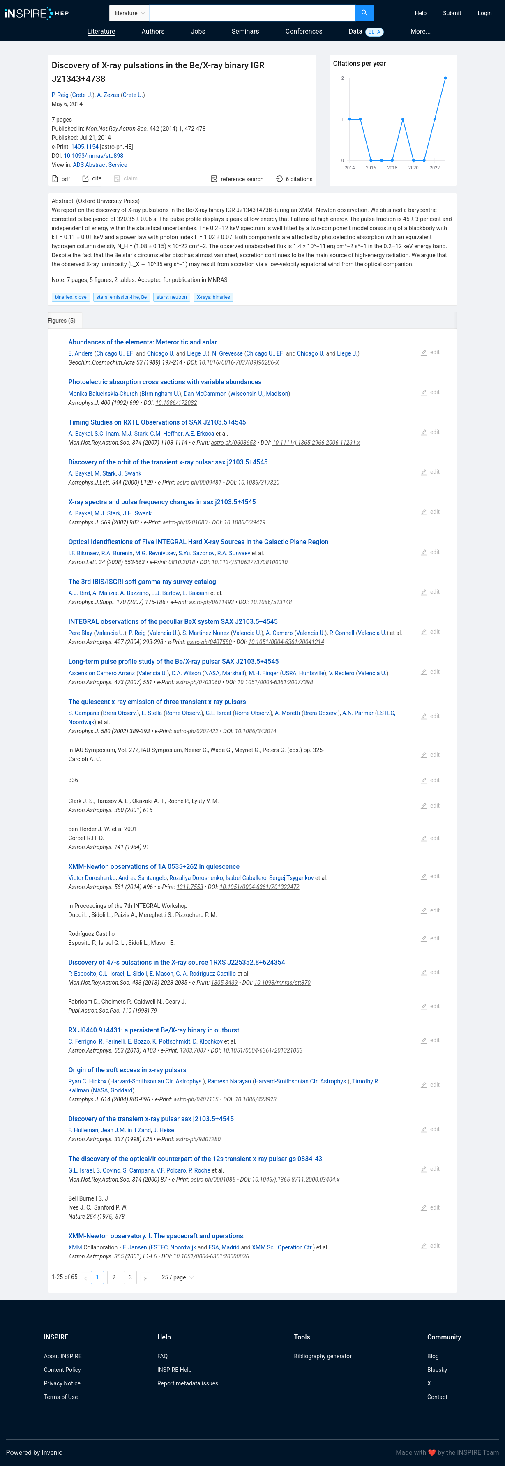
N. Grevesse (227, 353)
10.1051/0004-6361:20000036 (211, 1256)
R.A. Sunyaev (234, 553)
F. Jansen (135, 1247)
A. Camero (279, 633)
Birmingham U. (160, 393)
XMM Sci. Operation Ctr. (282, 1247)
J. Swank (129, 473)
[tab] (75, 320)
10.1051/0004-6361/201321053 (262, 1050)
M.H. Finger (264, 673)
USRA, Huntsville (303, 673)
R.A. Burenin (117, 553)
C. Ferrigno (82, 1041)
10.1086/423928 (256, 1099)
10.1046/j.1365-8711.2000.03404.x (295, 1179)
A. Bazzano (134, 593)
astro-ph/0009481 (199, 482)
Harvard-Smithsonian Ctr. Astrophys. (156, 1081)
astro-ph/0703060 (198, 682)
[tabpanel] (252, 811)
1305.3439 (224, 982)
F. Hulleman (83, 1130)
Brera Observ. (120, 713)
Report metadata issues (187, 1383)
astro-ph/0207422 (196, 731)
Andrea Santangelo (142, 878)
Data (355, 31)
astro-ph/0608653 (233, 442)
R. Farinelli (112, 1041)
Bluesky (437, 1370)
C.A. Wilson (186, 673)
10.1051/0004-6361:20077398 (275, 682)
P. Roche (199, 1170)
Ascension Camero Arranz (101, 673)
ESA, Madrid (224, 1247)
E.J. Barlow (165, 593)
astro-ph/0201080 (185, 522)
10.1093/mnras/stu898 (93, 155)
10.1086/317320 (258, 482)
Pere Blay (80, 633)
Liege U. (197, 353)
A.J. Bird (79, 593)
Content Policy (62, 1370)
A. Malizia (105, 593)
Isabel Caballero (246, 878)
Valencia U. (110, 633)
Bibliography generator (323, 1356)
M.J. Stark (135, 433)
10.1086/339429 (244, 522)
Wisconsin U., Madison (259, 393)
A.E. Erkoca (199, 433)
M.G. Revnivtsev (155, 553)
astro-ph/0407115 (196, 1099)
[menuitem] (421, 13)
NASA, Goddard (112, 1090)
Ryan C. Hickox (87, 1081)
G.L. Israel (218, 713)
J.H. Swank (137, 513)
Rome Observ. (183, 713)
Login (484, 13)
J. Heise (163, 1130)
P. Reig (60, 95)
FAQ (162, 1356)
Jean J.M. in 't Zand (126, 1130)
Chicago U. (161, 353)
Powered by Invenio (34, 1453)
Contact (437, 1397)
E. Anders (80, 353)
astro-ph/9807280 (198, 1139)
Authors (152, 31)
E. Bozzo (139, 1041)
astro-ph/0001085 (213, 1179)
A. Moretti (287, 713)
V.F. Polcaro (171, 1170)
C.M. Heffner (166, 433)
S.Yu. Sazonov (196, 553)
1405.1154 (85, 146)
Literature (101, 31)
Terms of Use (61, 1397)
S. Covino (108, 1170)
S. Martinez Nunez (205, 633)
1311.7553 (190, 887)
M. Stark (105, 473)
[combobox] (252, 13)
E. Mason (161, 973)
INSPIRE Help (174, 1370)
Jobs (198, 31)
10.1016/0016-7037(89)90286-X (239, 362)
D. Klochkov (208, 1041)
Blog (433, 1356)
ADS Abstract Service (100, 165)
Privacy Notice (62, 1383)
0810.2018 (181, 562)
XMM (75, 1247)
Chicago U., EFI (116, 353)
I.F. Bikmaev (83, 553)
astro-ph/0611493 (211, 602)
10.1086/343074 (256, 731)
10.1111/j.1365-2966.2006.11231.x (316, 442)
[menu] (440, 13)
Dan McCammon (205, 393)
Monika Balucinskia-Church (103, 393)
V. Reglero (341, 673)
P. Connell (342, 633)
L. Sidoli (137, 973)
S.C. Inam (107, 433)
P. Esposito (82, 973)
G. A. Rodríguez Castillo (206, 973)
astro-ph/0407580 (209, 642)
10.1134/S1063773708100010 (250, 562)
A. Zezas (108, 95)
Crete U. (82, 95)
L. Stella (152, 713)
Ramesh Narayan (229, 1081)
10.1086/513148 (271, 602)
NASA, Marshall (224, 673)
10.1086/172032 (176, 402)
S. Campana (83, 713)
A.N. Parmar (358, 713)
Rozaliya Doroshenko (196, 878)
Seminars (245, 31)
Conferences (304, 31)
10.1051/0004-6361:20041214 (286, 642)
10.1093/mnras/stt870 (282, 982)
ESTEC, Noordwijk (173, 1247)
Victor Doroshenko (91, 878)
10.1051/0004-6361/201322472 (260, 887)
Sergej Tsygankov (291, 878)
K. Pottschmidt (171, 1041)
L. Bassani (195, 593)
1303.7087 (193, 1050)
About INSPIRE (63, 1356)
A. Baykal (80, 433)
